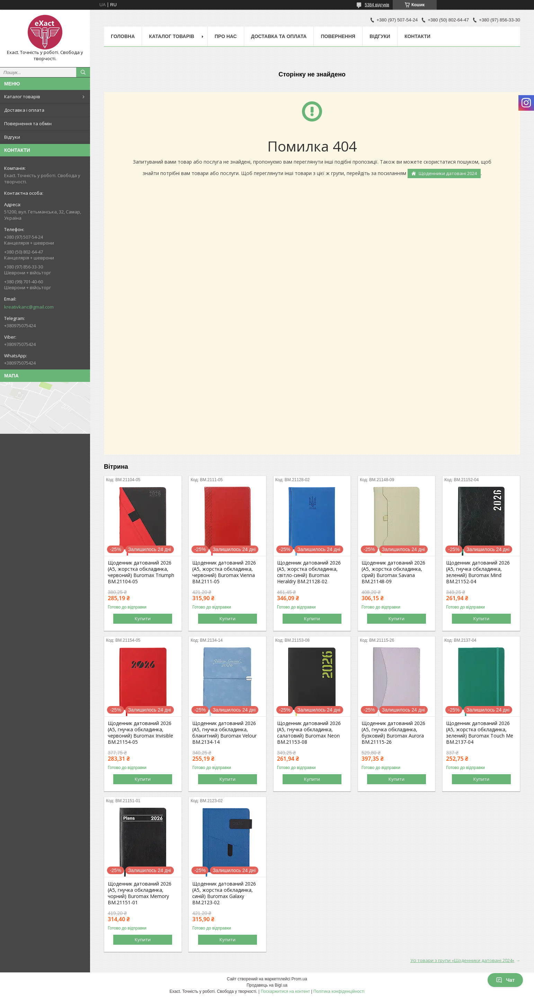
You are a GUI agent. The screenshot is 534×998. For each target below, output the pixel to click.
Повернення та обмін (28, 123)
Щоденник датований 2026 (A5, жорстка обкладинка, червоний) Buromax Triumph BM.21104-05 (141, 572)
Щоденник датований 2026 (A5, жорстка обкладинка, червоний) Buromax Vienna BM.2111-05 (224, 572)
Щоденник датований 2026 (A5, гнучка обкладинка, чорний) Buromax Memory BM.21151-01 (139, 893)
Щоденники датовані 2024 (448, 173)
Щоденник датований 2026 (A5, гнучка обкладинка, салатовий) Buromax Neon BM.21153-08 (309, 732)
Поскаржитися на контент (285, 991)
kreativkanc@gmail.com (29, 307)
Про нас (226, 36)
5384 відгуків (377, 4)
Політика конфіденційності (339, 991)
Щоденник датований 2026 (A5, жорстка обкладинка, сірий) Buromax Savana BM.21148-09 (393, 572)
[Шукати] (83, 72)
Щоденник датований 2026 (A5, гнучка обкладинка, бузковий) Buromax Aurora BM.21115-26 (393, 732)
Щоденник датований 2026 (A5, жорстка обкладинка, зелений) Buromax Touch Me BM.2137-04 (479, 732)
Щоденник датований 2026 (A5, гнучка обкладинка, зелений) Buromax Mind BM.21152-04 (478, 572)
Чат (505, 980)
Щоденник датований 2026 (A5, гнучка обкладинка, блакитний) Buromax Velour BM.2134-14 (224, 732)
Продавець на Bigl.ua (267, 985)
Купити (143, 618)
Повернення (338, 36)
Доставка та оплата (279, 36)
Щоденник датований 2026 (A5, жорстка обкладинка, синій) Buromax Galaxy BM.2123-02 (224, 893)
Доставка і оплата (24, 110)
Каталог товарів (22, 96)
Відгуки (12, 137)
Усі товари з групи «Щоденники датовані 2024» (462, 960)
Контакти (417, 36)
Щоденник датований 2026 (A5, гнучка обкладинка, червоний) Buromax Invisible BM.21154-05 (140, 732)
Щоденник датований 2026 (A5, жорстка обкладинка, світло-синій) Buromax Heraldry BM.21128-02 (309, 572)
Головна (123, 36)
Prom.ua (299, 979)
